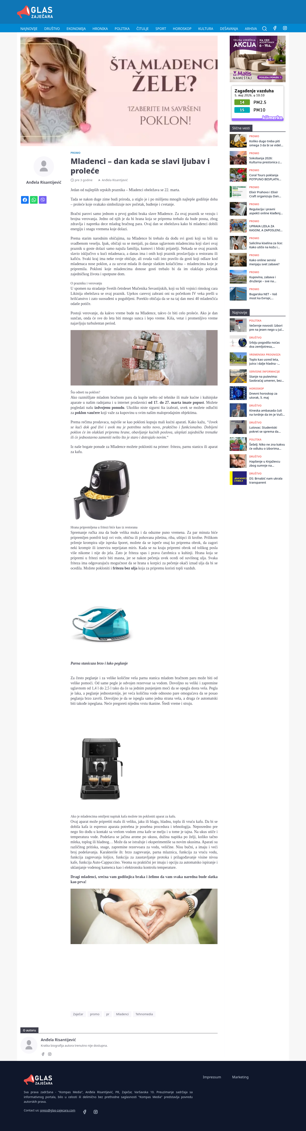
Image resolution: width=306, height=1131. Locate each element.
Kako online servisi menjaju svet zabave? (264, 262)
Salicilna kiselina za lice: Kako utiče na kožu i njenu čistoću (266, 245)
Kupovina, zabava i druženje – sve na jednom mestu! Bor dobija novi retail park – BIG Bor (265, 279)
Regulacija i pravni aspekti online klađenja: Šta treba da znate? (266, 211)
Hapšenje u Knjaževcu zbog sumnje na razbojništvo (264, 463)
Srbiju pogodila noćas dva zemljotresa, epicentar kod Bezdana (265, 344)
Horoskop (182, 28)
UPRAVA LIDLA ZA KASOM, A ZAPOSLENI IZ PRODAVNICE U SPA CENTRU (264, 228)
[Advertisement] (211, 11)
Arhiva (251, 28)
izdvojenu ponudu (109, 407)
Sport (161, 28)
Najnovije (28, 28)
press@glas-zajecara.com (57, 1110)
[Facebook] (275, 29)
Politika (122, 28)
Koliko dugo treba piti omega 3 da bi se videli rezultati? (265, 143)
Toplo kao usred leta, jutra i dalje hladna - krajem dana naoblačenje (267, 361)
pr (107, 1014)
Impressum (212, 1077)
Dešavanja (229, 28)
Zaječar (78, 1014)
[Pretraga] (264, 28)
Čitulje (142, 28)
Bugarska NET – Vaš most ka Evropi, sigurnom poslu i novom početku (263, 296)
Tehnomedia (144, 1014)
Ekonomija (76, 28)
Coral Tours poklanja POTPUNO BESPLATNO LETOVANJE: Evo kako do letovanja (265, 177)
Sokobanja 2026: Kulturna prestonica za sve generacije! (265, 160)
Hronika (100, 28)
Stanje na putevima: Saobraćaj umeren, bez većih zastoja (265, 378)
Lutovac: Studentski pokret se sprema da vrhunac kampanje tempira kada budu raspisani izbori (263, 429)
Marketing (240, 1077)
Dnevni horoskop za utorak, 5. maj (263, 395)
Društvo (52, 28)
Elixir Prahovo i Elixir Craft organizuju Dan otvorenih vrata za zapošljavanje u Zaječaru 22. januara (264, 194)
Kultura (205, 28)
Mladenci (122, 1014)
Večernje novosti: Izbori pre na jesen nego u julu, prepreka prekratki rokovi (267, 327)
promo (94, 1014)
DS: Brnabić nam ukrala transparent (265, 480)
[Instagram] (285, 29)
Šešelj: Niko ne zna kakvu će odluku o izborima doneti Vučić (267, 446)
